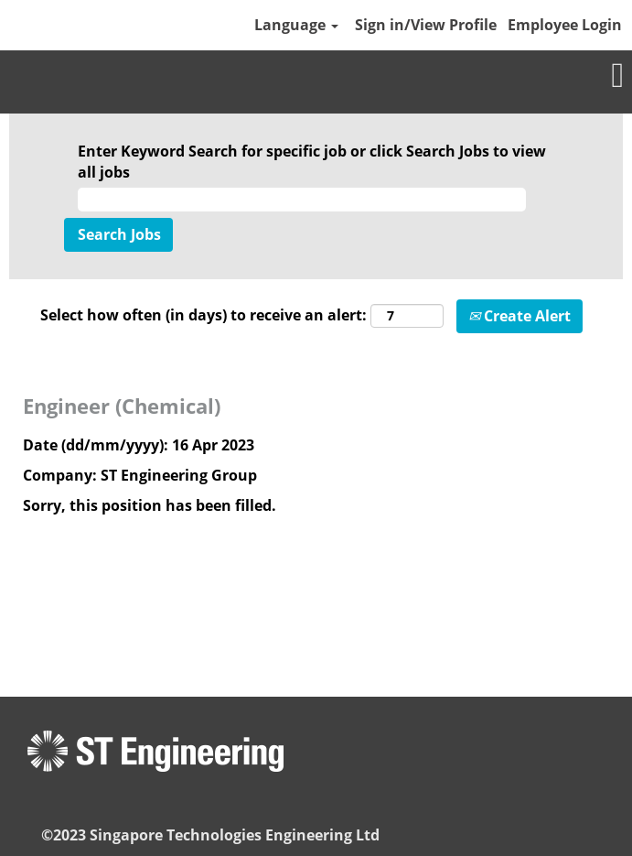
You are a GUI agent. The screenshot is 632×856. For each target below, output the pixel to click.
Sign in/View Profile (426, 25)
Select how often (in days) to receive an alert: (203, 315)
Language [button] (296, 25)
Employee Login (565, 25)
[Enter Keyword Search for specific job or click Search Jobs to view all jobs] (302, 200)
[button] (316, 76)
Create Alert (519, 316)
